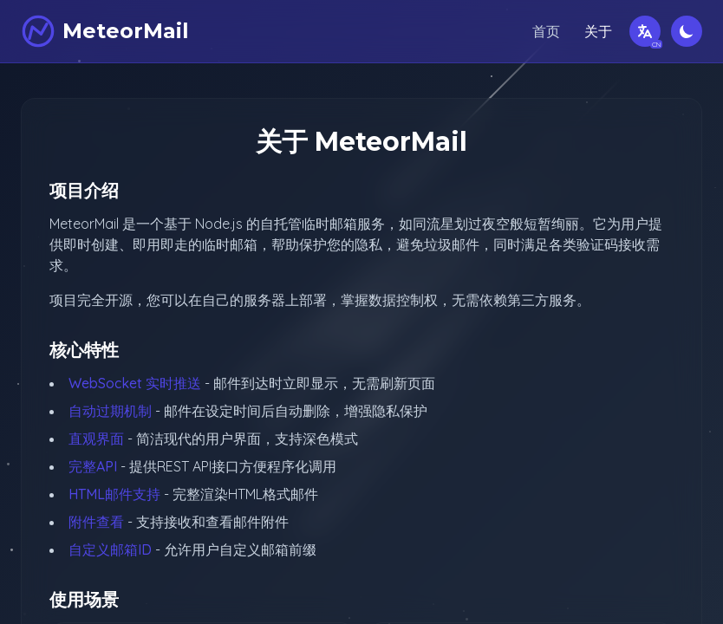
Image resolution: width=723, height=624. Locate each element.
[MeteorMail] (105, 31)
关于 (598, 31)
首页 (546, 31)
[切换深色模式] (686, 31)
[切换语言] (645, 31)
